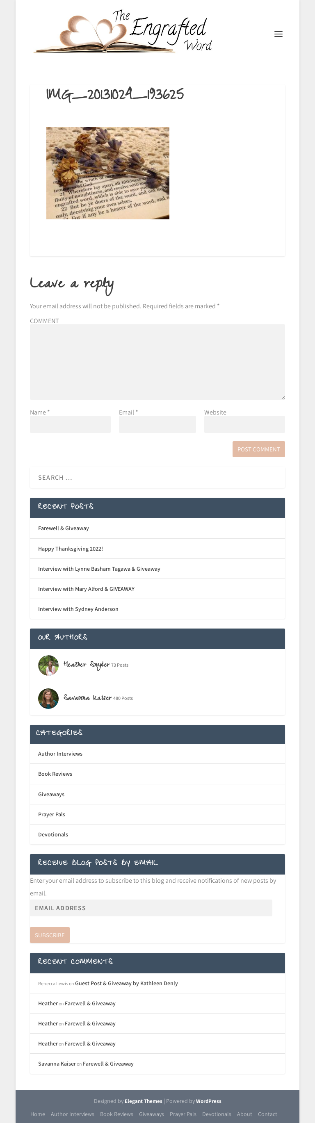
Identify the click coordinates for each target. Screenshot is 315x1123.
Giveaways (51, 794)
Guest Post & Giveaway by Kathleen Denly (126, 983)
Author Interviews (60, 753)
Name (40, 412)
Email (128, 412)
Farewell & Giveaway (63, 528)
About (244, 1114)
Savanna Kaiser (57, 1063)
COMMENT (44, 321)
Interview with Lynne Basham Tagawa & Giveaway (99, 568)
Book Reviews (55, 773)
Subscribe (50, 935)
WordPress (208, 1101)
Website (215, 412)
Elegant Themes (143, 1101)
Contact (267, 1114)
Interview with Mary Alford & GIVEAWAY (86, 588)
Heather (48, 1003)
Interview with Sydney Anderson (78, 609)
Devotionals (53, 834)
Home (37, 1114)
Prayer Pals (51, 814)
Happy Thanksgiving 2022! (70, 548)
